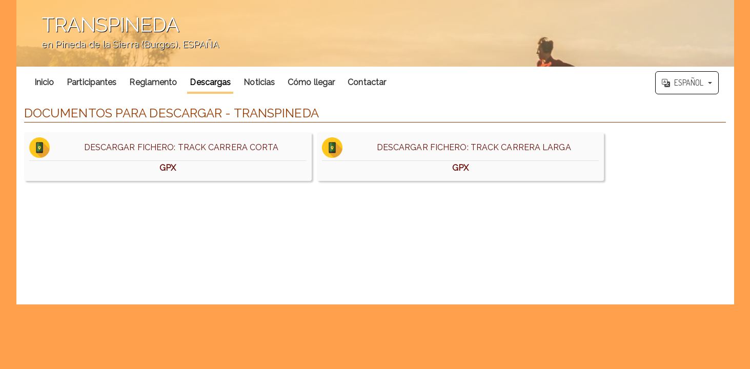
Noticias (259, 82)
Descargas (210, 82)
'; (375, 33)
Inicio (44, 82)
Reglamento (153, 82)
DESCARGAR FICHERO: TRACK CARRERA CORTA (168, 156)
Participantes (91, 82)
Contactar (367, 82)
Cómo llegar (311, 82)
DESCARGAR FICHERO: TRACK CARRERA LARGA (460, 156)
